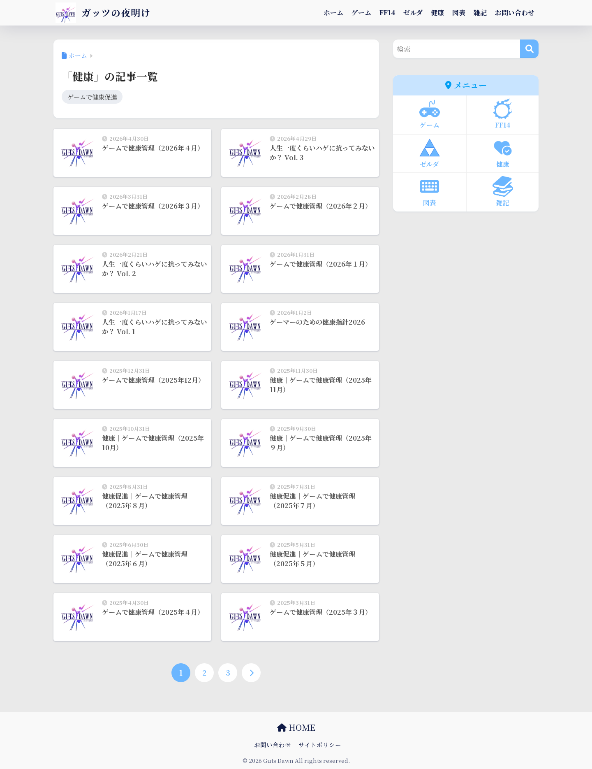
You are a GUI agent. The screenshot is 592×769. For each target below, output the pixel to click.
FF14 (387, 12)
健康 (437, 12)
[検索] (529, 48)
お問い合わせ (514, 12)
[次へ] (251, 672)
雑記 (480, 12)
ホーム (333, 12)
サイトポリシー (319, 744)
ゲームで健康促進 (92, 96)
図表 (458, 12)
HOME (296, 727)
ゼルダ (413, 12)
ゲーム (361, 12)
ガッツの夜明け (103, 12)
